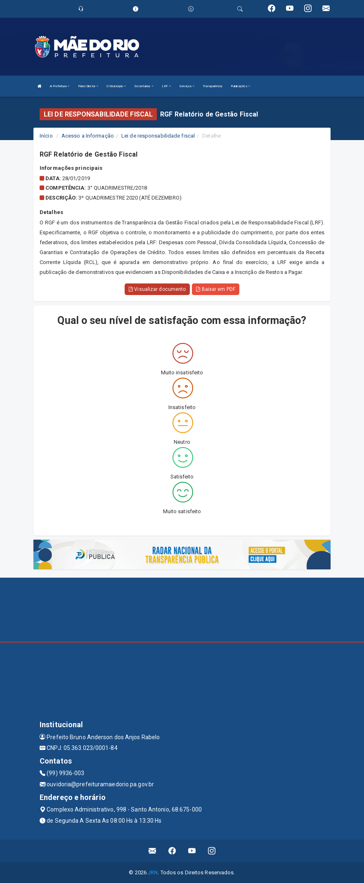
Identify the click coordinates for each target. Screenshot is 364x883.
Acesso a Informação (87, 136)
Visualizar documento (157, 289)
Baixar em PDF (215, 289)
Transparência (212, 86)
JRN (153, 872)
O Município (116, 86)
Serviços (186, 86)
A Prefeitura (59, 86)
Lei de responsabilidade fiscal (158, 136)
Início (46, 136)
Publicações (240, 86)
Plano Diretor (88, 86)
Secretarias (143, 86)
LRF (166, 86)
